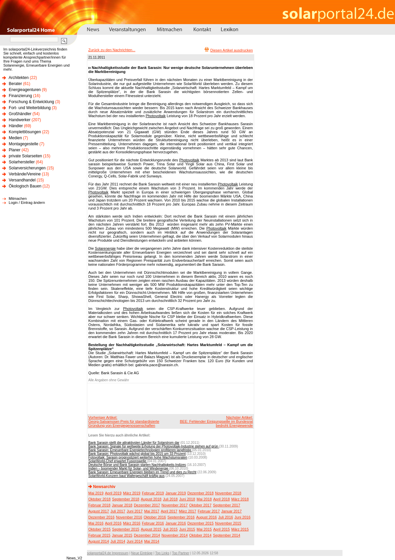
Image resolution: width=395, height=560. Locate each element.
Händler (16, 126)
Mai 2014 (151, 541)
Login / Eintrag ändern (27, 203)
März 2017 (187, 511)
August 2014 (98, 541)
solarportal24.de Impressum (107, 553)
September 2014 (226, 535)
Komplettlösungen (25, 132)
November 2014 (175, 535)
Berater (15, 83)
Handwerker (19, 119)
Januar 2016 (176, 523)
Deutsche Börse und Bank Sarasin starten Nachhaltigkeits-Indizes (137, 465)
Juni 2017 (135, 511)
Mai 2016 (95, 523)
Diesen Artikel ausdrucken (231, 50)
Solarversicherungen (27, 168)
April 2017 (169, 511)
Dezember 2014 (147, 535)
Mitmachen (18, 198)
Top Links (162, 553)
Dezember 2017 (147, 505)
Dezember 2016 (101, 517)
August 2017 (98, 511)
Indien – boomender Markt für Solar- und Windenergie (128, 468)
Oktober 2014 (200, 535)
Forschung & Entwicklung (31, 101)
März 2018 (240, 499)
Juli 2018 (170, 499)
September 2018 (125, 499)
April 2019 (113, 493)
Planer (14, 150)
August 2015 (151, 529)
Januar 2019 (176, 493)
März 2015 (240, 529)
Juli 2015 (170, 529)
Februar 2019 (153, 493)
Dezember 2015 (200, 523)
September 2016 (181, 517)
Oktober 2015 (99, 529)
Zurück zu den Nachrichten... (111, 50)
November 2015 (228, 523)
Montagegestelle (23, 144)
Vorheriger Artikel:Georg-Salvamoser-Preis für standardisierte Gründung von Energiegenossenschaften (123, 421)
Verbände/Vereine (24, 174)
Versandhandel (22, 180)
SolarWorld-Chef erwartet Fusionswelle (117, 461)
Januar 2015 (122, 535)
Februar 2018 (99, 505)
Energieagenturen (24, 89)
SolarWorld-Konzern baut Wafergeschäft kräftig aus (126, 476)
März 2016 (131, 523)
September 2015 (125, 529)
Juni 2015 (187, 529)
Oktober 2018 (99, 499)
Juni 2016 (242, 517)
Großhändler (20, 113)
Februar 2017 (209, 511)
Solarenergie (105, 248)
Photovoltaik (155, 116)
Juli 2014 (117, 541)
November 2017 (175, 505)
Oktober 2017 (200, 505)
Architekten (19, 77)
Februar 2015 (99, 535)
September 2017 (226, 505)
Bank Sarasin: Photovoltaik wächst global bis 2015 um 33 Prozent (137, 454)
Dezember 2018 (200, 493)
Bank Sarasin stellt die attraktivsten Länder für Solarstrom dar (133, 443)
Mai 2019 (95, 493)
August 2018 (151, 499)
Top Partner (180, 553)
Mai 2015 (204, 529)
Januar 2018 (122, 505)
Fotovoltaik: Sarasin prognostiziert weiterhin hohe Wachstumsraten (137, 457)
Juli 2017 (117, 511)
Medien (15, 138)
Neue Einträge (142, 553)
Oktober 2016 (154, 517)
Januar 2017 (231, 511)
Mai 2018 (204, 499)
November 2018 (228, 493)
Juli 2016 (225, 517)
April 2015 (221, 529)
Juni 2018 (187, 499)
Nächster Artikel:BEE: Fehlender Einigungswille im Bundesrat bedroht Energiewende (216, 421)
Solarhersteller (21, 162)
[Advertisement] (169, 398)
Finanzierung (20, 95)
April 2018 (221, 499)
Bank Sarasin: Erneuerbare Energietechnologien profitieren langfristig (140, 450)
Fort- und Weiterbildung (30, 107)
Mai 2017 (151, 511)
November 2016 (129, 517)
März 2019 (131, 493)
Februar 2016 (153, 523)
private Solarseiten (25, 156)
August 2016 (206, 517)
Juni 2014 (135, 541)
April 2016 (113, 523)
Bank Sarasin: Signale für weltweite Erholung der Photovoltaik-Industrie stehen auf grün (153, 446)
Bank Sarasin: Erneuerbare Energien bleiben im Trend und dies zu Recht (142, 472)
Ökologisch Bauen (25, 186)
